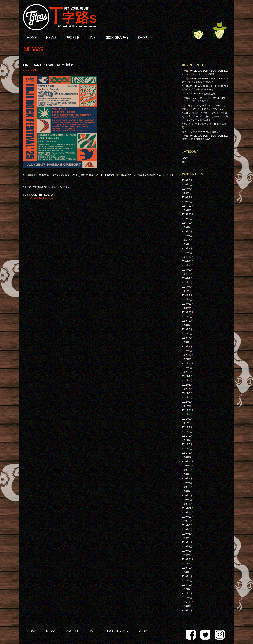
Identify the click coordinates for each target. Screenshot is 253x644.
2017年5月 (187, 585)
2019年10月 (188, 516)
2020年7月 (187, 478)
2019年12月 (188, 508)
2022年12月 (188, 355)
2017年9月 (187, 580)
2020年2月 (187, 499)
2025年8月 (187, 223)
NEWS (51, 37)
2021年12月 (188, 406)
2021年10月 (188, 414)
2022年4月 (187, 389)
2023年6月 (187, 329)
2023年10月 (188, 312)
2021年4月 (187, 440)
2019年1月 (187, 555)
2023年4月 (187, 338)
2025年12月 (188, 206)
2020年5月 (187, 487)
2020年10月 (188, 465)
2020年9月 (187, 470)
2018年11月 (188, 559)
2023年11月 (188, 308)
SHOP (142, 37)
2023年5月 (187, 333)
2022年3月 (187, 393)
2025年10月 (188, 214)
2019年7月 (187, 529)
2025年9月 (187, 218)
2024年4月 (187, 287)
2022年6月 (187, 380)
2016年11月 (188, 602)
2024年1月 (187, 299)
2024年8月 (187, 274)
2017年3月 (187, 593)
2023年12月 (188, 304)
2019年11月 (188, 512)
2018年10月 (188, 563)
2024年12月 (188, 257)
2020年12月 (188, 457)
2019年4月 (187, 542)
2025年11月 (188, 210)
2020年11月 (188, 461)
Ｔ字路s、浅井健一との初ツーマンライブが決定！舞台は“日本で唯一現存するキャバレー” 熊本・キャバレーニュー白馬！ (205, 116)
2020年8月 (187, 474)
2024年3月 (187, 291)
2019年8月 (187, 525)
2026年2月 (187, 197)
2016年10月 (188, 606)
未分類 (185, 157)
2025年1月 (187, 252)
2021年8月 (187, 423)
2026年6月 (187, 180)
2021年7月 (187, 427)
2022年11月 (188, 359)
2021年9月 (187, 419)
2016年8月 (187, 610)
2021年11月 (188, 410)
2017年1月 (187, 597)
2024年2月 (187, 295)
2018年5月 (187, 572)
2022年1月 (187, 402)
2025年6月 (187, 231)
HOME (32, 37)
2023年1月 (187, 350)
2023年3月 (187, 342)
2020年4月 (187, 491)
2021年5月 (187, 436)
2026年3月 (187, 193)
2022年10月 (188, 363)
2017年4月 (187, 589)
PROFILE (72, 37)
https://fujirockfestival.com (38, 198)
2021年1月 (187, 453)
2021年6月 (187, 431)
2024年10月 (188, 265)
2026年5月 (187, 184)
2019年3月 (187, 546)
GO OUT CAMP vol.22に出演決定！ (199, 93)
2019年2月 (187, 551)
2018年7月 (187, 568)
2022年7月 (187, 376)
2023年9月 (187, 316)
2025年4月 (187, 240)
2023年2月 (187, 346)
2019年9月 (187, 521)
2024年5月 (187, 282)
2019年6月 (187, 534)
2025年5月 (187, 235)
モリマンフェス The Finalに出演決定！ (201, 131)
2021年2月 (187, 448)
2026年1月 (187, 201)
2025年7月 (187, 227)
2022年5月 (187, 384)
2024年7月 (187, 278)
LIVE (91, 37)
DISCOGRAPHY (117, 37)
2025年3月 (187, 244)
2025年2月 (187, 248)
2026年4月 (187, 189)
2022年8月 (187, 372)
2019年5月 (187, 538)
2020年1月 (187, 504)
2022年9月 (187, 367)
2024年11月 (188, 261)
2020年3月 (187, 495)
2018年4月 (187, 576)
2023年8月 (187, 321)
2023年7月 (187, 325)
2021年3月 (187, 444)
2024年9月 (187, 269)
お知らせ (186, 162)
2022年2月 (187, 397)
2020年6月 (187, 482)
